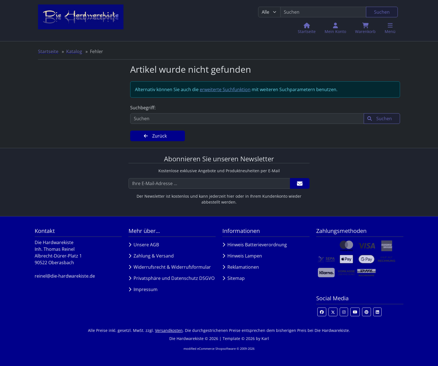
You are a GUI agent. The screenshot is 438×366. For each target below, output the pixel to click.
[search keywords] (323, 12)
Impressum (143, 289)
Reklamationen (240, 267)
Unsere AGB (143, 245)
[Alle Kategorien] (269, 12)
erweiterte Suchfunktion (225, 89)
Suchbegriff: (143, 108)
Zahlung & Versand (151, 256)
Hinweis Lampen (242, 256)
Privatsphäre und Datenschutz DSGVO (171, 278)
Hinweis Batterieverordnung (254, 245)
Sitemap (233, 278)
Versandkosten (169, 330)
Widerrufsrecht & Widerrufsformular (169, 267)
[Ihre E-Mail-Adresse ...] (209, 183)
